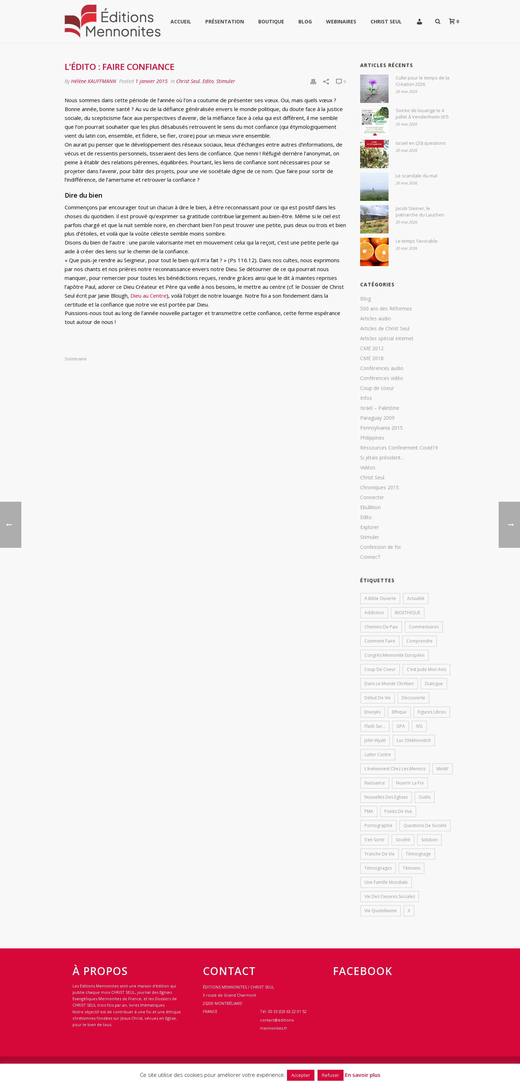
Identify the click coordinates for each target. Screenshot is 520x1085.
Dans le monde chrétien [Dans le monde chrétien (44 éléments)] (389, 684)
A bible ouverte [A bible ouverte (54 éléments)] (380, 598)
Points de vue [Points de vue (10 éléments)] (398, 811)
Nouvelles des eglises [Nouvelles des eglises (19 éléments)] (386, 797)
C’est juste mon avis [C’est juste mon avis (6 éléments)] (426, 669)
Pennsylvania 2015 (381, 428)
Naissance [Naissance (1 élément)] (374, 783)
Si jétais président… (382, 458)
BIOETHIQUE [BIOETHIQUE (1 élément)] (407, 613)
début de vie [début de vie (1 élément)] (377, 698)
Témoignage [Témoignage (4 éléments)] (418, 854)
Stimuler (225, 81)
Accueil (180, 21)
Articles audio (375, 318)
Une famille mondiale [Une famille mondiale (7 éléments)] (386, 882)
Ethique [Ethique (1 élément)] (399, 712)
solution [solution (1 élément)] (429, 840)
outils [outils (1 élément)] (424, 797)
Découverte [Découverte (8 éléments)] (413, 698)
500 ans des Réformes (386, 308)
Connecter (372, 497)
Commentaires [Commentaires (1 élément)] (424, 627)
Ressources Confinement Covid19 (399, 448)
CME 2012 (372, 348)
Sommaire (76, 359)
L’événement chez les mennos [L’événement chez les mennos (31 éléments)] (395, 769)
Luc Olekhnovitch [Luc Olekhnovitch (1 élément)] (414, 740)
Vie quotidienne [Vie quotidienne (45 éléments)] (380, 911)
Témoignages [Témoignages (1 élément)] (378, 868)
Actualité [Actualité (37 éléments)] (415, 598)
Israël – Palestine (379, 408)
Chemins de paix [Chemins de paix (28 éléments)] (381, 627)
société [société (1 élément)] (403, 840)
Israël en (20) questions (421, 143)
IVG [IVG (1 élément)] (419, 726)
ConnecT (370, 557)
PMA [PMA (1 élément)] (368, 811)
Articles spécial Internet (386, 338)
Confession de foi (380, 547)
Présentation (224, 21)
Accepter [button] (300, 1075)
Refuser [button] (330, 1075)
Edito (208, 81)
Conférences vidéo (381, 378)
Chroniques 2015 (379, 487)
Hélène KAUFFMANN (93, 81)
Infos (366, 398)
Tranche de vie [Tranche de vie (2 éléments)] (379, 854)
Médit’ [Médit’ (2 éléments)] (443, 769)
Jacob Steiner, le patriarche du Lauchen (420, 211)
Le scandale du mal (416, 175)
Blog (305, 21)
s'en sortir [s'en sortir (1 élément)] (374, 840)
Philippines (372, 438)
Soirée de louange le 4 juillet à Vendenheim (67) (422, 113)
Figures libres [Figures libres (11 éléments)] (432, 712)
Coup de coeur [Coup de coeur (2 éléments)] (380, 669)
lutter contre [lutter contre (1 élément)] (377, 754)
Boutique (271, 21)
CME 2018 (372, 358)
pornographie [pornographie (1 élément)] (378, 825)
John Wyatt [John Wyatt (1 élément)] (375, 740)
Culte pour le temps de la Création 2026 (422, 81)
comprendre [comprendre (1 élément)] (419, 641)
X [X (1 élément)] (409, 911)
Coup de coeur (377, 388)
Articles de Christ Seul (385, 328)
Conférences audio (381, 368)
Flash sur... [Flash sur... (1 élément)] (374, 726)
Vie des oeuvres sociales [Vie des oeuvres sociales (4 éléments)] (389, 896)
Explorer (369, 527)
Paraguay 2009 (377, 418)
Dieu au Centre (148, 295)
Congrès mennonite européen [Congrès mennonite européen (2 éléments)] (394, 655)
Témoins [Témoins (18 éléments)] (411, 868)
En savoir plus (362, 1074)
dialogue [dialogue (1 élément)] (434, 684)
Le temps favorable (417, 241)
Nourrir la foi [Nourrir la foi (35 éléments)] (410, 783)
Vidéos (367, 467)
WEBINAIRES (341, 21)
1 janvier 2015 (151, 81)
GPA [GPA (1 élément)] (400, 726)
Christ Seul (386, 21)
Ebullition (370, 507)
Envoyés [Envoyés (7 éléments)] (372, 712)
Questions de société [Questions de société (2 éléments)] (424, 825)
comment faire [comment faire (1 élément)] (379, 641)
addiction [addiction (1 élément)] (374, 613)
